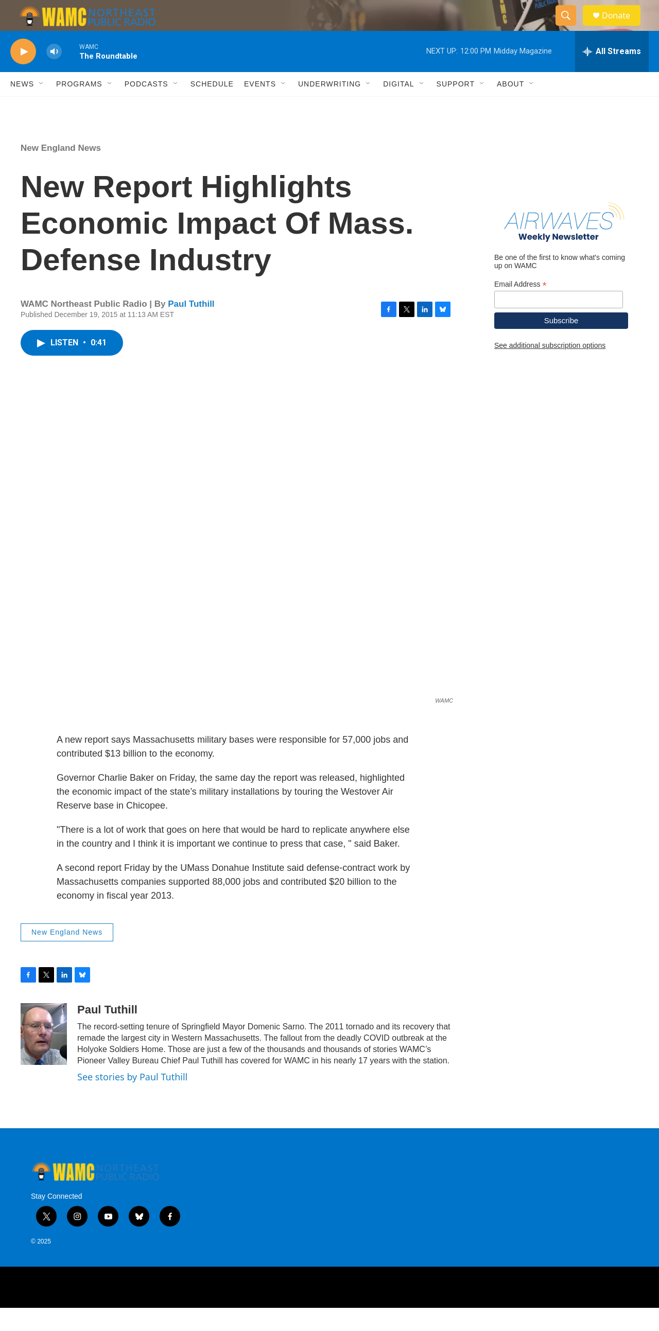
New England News (61, 171)
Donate (622, 27)
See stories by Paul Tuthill (132, 1100)
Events (260, 107)
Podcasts (146, 107)
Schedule (212, 107)
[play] (23, 75)
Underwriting (329, 107)
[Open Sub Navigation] (42, 107)
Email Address (520, 307)
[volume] (54, 74)
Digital (398, 107)
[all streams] (612, 74)
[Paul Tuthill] (44, 1057)
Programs (79, 107)
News (22, 107)
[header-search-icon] (570, 27)
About (510, 107)
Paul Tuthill (191, 327)
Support (456, 107)
